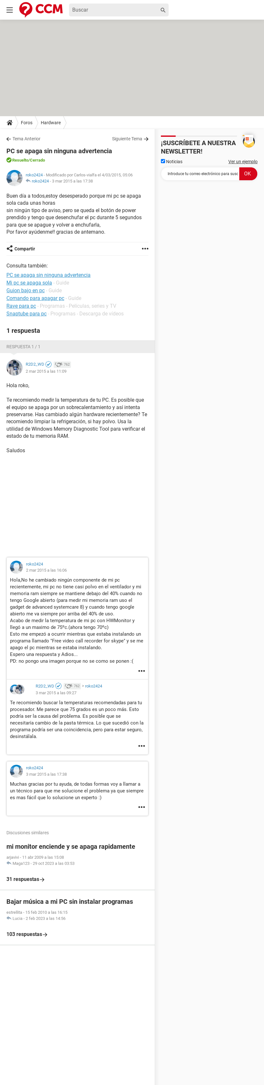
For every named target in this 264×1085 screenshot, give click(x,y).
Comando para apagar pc (35, 298)
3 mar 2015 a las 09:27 (56, 692)
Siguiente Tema (127, 138)
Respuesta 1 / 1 (23, 346)
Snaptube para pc (26, 314)
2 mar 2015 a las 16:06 (46, 570)
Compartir (24, 248)
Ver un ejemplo (243, 161)
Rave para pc (21, 306)
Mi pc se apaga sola (29, 283)
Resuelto (20, 160)
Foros (26, 122)
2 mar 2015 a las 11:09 (46, 371)
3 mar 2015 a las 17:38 (72, 181)
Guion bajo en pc (25, 290)
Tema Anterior (26, 138)
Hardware (51, 122)
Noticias (171, 161)
